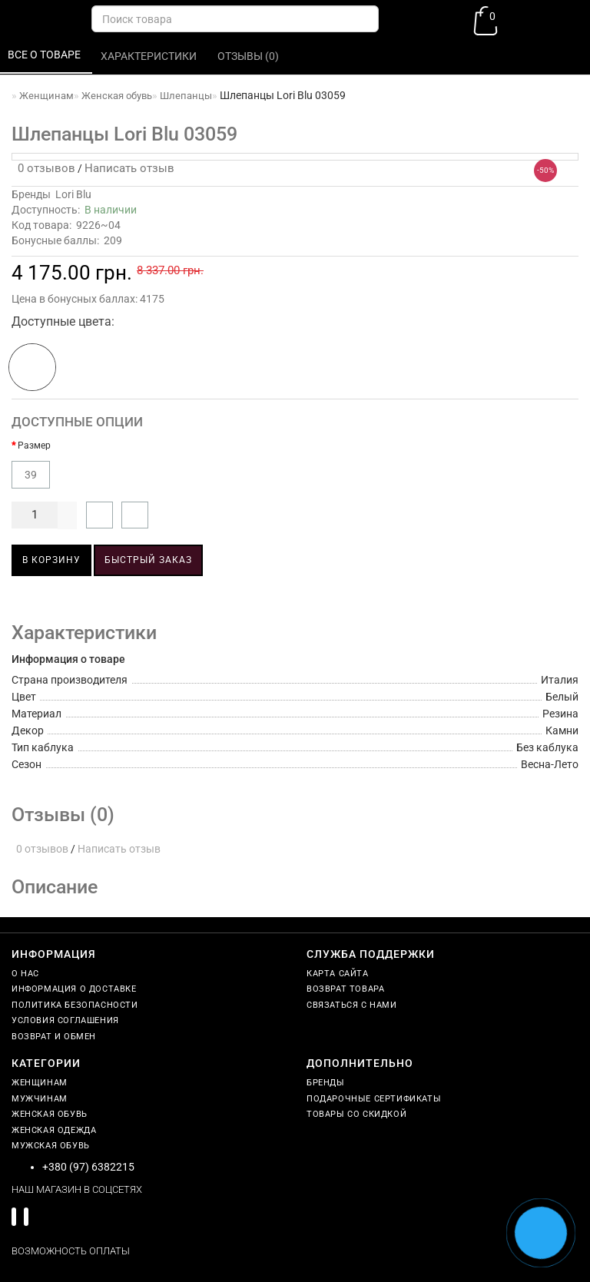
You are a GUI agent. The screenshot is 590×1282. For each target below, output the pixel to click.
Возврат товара (345, 989)
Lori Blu (73, 194)
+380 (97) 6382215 (88, 1167)
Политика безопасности (75, 1005)
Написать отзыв (129, 168)
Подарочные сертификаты (374, 1099)
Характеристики (150, 56)
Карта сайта (338, 974)
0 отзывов (43, 168)
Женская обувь (50, 1114)
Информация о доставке (74, 989)
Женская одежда (54, 1130)
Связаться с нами (352, 1005)
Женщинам (40, 1083)
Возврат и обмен (54, 1037)
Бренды (326, 1083)
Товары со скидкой (356, 1114)
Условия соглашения (65, 1020)
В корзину (51, 560)
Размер (34, 445)
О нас (25, 974)
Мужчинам (40, 1099)
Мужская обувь (51, 1146)
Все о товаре (45, 54)
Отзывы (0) (249, 56)
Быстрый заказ (148, 560)
